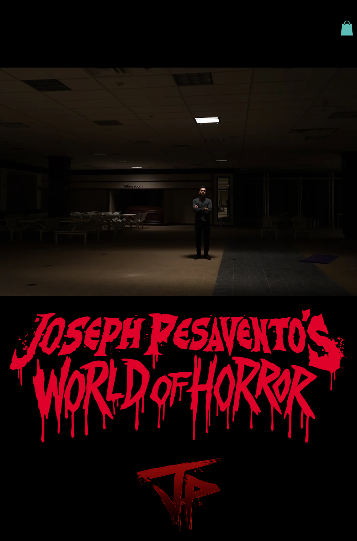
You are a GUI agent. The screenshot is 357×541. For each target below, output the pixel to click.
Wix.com (335, 472)
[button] (347, 28)
